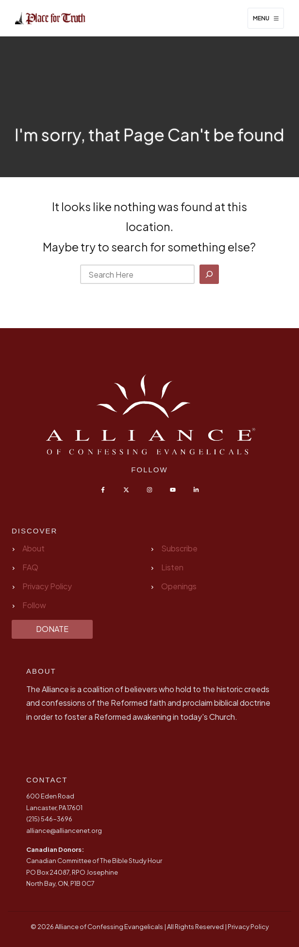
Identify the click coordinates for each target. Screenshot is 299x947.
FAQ (30, 567)
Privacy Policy (47, 586)
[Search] (209, 274)
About (33, 548)
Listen (172, 567)
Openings (179, 586)
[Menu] (266, 18)
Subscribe (179, 548)
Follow (34, 605)
